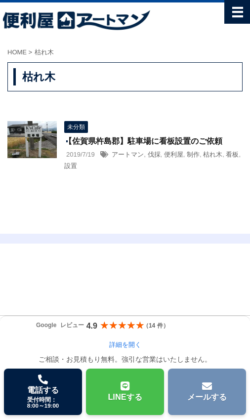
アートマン (128, 154)
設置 (70, 165)
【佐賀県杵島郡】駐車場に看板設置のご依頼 (143, 141)
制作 (193, 154)
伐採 (154, 154)
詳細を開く (125, 344)
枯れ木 (212, 154)
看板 (232, 154)
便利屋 (173, 154)
